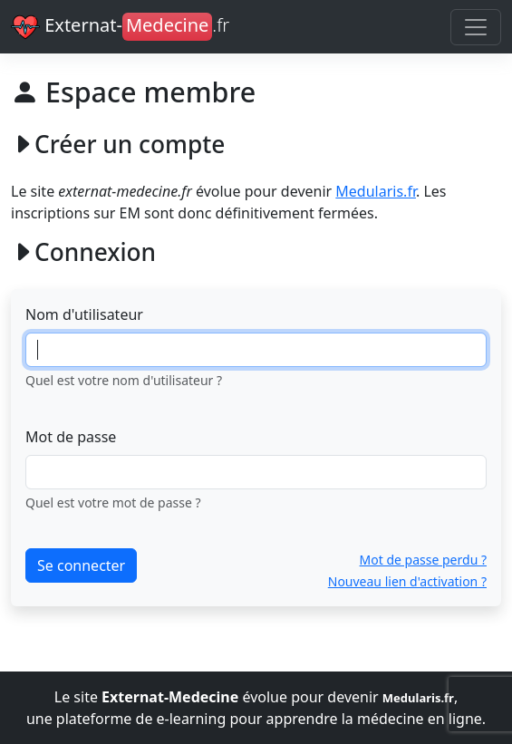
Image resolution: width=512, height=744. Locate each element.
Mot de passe (70, 437)
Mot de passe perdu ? (423, 559)
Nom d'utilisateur (84, 314)
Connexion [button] (83, 252)
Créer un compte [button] (118, 144)
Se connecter (81, 565)
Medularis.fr (375, 191)
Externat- (120, 27)
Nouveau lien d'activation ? (407, 581)
